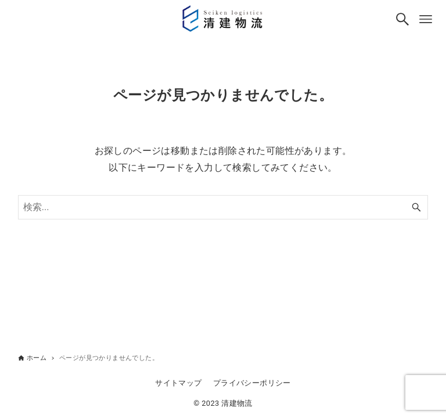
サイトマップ (178, 383)
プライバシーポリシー (252, 383)
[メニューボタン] (425, 19)
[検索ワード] (223, 207)
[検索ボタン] (402, 19)
